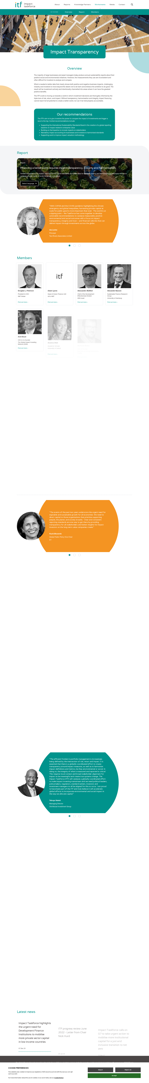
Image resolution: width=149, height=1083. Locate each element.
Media (112, 4)
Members (95, 12)
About (57, 4)
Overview (68, 12)
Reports (67, 4)
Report (81, 12)
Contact (122, 4)
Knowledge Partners (82, 4)
